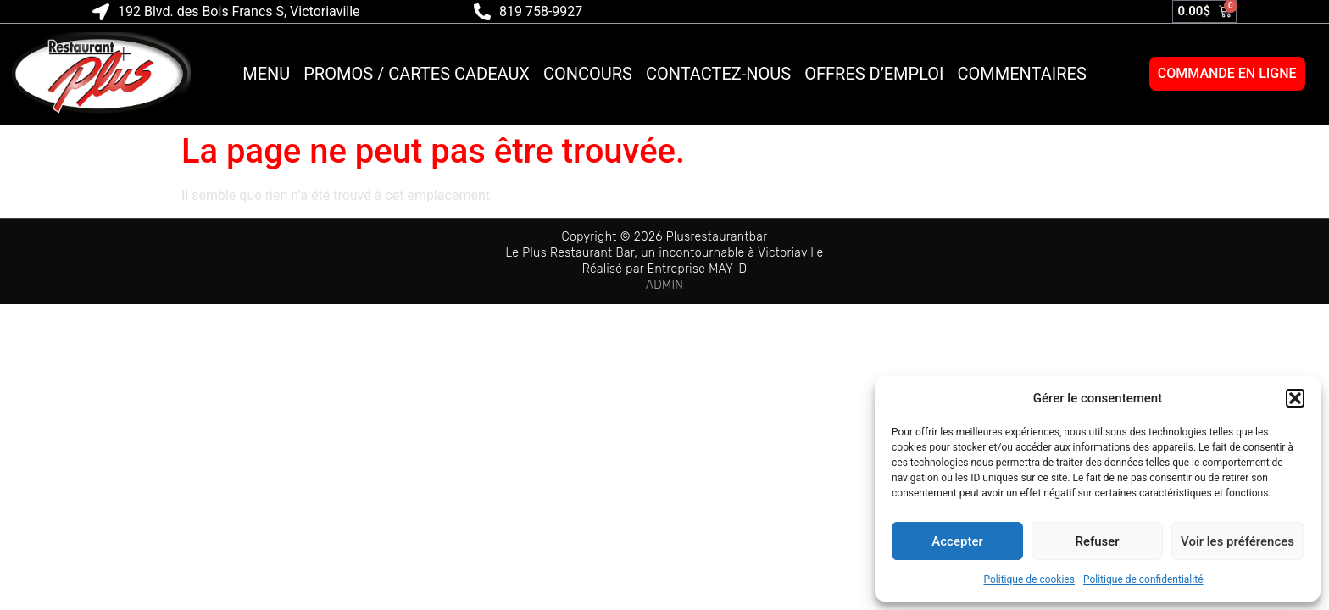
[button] (1295, 398)
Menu (266, 74)
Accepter (956, 541)
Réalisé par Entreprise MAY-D (665, 269)
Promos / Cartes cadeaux (416, 74)
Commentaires (1022, 74)
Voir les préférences (1237, 541)
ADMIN (665, 285)
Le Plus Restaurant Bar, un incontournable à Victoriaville (664, 253)
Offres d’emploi (873, 74)
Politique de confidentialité (1143, 579)
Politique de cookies (1029, 579)
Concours (587, 74)
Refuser (1097, 541)
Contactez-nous (718, 74)
